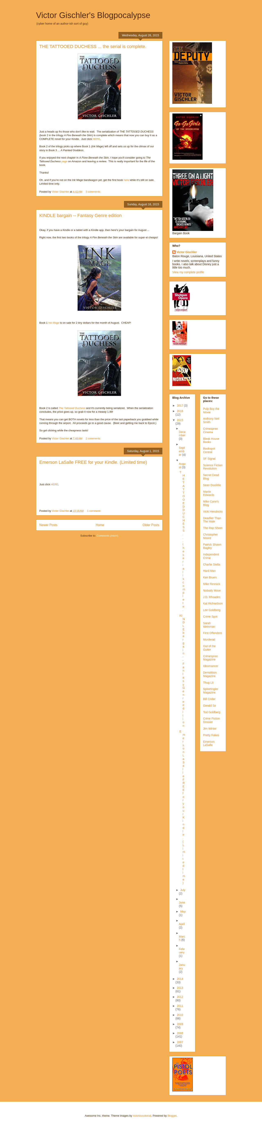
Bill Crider (209, 699)
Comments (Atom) (107, 535)
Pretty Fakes (211, 735)
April (182, 924)
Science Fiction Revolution (212, 467)
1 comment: (94, 510)
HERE (96, 138)
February (182, 950)
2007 (180, 1042)
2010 (180, 1015)
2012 (180, 996)
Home (100, 525)
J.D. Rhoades (211, 597)
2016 (180, 411)
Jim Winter (210, 728)
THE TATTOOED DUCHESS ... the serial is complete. (92, 46)
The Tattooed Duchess (72, 408)
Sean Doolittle (212, 485)
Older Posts (151, 525)
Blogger (171, 1115)
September (182, 451)
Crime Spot (210, 616)
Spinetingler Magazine (210, 690)
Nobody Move (212, 590)
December (182, 433)
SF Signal (209, 458)
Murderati (209, 639)
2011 (180, 1005)
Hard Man (209, 570)
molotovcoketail (142, 1115)
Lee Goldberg (211, 610)
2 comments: (94, 438)
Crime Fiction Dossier (211, 720)
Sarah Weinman (209, 624)
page (64, 161)
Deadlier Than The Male (212, 519)
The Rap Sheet (212, 528)
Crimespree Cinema (210, 430)
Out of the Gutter (209, 647)
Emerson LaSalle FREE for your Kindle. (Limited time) (93, 462)
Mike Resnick (211, 584)
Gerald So (209, 705)
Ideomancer (210, 666)
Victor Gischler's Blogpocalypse (93, 15)
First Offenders (212, 633)
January (182, 966)
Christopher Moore (210, 536)
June (182, 902)
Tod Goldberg (211, 712)
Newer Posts (48, 525)
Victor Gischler (186, 252)
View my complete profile (188, 272)
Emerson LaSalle (209, 743)
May (182, 911)
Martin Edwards (208, 493)
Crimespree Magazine (210, 658)
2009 (180, 1024)
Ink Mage (53, 322)
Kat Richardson (213, 603)
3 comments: (94, 191)
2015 (180, 420)
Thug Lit (208, 682)
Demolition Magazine (210, 674)
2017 (180, 405)
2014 (180, 978)
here (126, 180)
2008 (180, 1033)
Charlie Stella (211, 564)
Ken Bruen (210, 577)
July (182, 890)
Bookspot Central (209, 450)
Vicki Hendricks (212, 511)
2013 (180, 987)
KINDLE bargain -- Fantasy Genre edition (80, 215)
